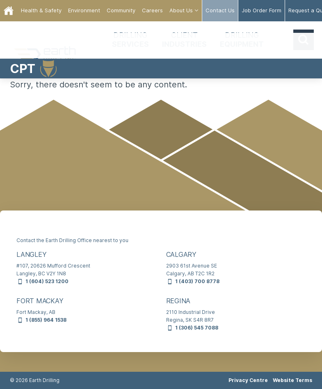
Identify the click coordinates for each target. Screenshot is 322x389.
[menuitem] (41, 10)
